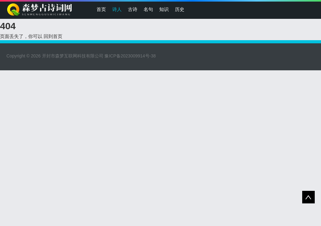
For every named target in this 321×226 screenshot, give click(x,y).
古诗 (132, 9)
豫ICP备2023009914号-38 (129, 55)
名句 (148, 9)
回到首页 (53, 36)
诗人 (117, 9)
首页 (101, 9)
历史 (179, 9)
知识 (164, 9)
